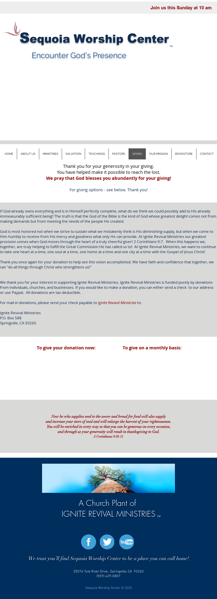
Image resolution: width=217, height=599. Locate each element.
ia (66, 39)
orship (106, 39)
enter (153, 39)
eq (37, 39)
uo (51, 39)
